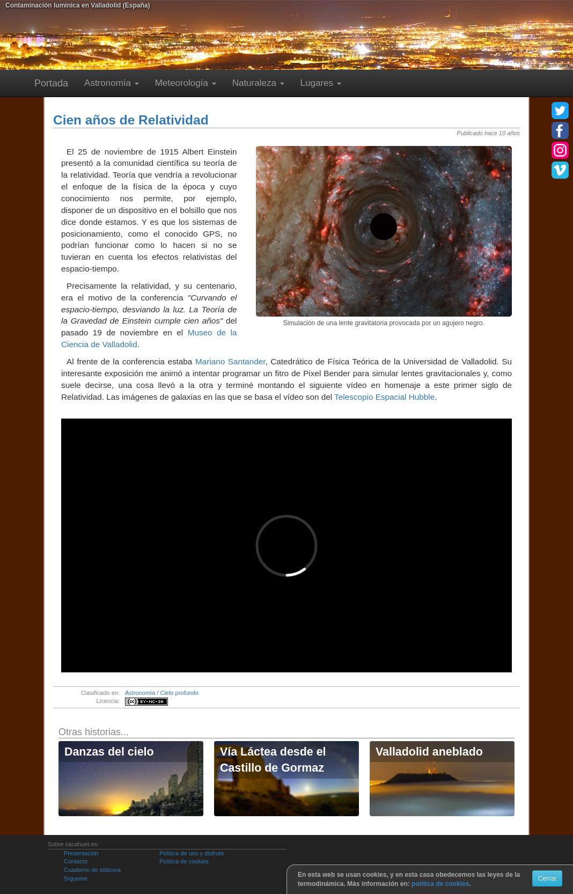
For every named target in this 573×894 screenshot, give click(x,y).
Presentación (81, 853)
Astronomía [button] (111, 83)
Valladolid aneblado (429, 751)
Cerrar (547, 878)
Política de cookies (184, 861)
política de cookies (440, 884)
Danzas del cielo (109, 751)
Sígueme (75, 878)
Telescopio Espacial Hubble (384, 396)
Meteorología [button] (185, 83)
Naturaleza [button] (258, 83)
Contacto (75, 861)
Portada (51, 83)
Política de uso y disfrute (191, 853)
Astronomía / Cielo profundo (162, 693)
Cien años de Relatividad (131, 120)
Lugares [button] (320, 83)
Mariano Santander (230, 361)
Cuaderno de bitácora (92, 870)
